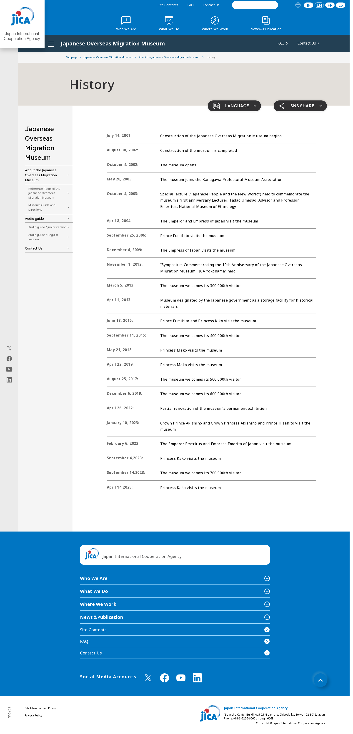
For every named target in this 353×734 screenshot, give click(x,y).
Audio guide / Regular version (43, 237)
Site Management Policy (40, 708)
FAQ (190, 5)
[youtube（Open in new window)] (9, 369)
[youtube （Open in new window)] (180, 677)
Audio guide (34, 218)
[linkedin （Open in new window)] (197, 677)
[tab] (298, 5)
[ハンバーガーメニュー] (51, 43)
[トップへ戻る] (320, 680)
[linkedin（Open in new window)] (9, 380)
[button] (234, 105)
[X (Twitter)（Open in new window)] (9, 348)
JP (308, 5)
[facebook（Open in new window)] (9, 359)
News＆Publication (101, 617)
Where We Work (98, 604)
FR (330, 5)
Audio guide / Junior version (47, 227)
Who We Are (94, 578)
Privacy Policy (33, 715)
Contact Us (211, 5)
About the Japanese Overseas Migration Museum (41, 175)
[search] (255, 5)
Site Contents (168, 5)
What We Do (94, 591)
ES (340, 5)
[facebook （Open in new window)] (164, 677)
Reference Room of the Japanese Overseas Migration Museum (44, 193)
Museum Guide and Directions (41, 207)
